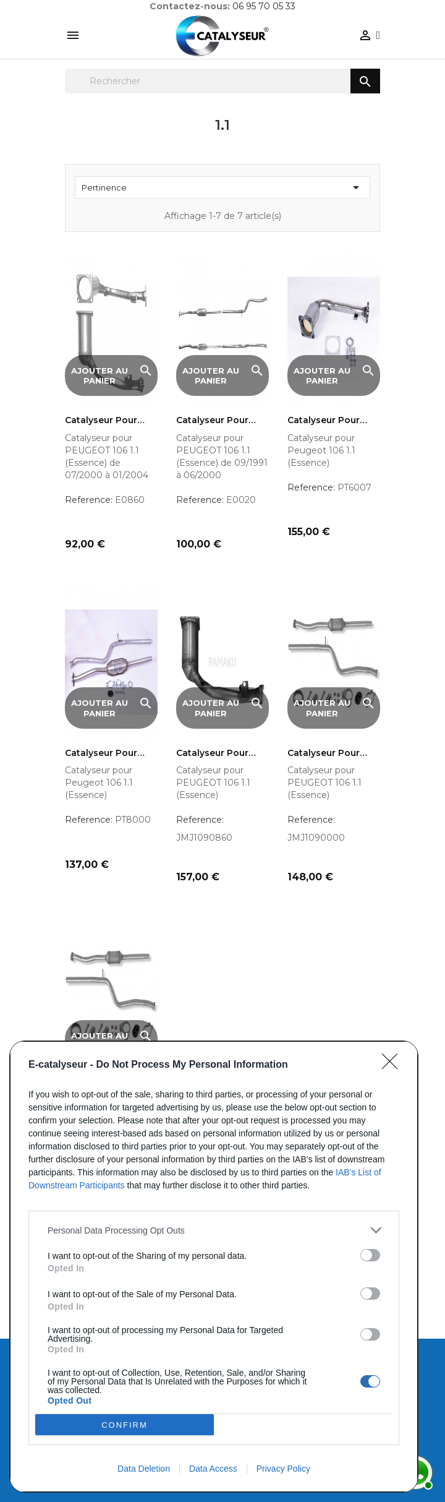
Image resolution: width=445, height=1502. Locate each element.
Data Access (213, 1469)
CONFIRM (124, 1424)
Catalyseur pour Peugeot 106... (323, 420)
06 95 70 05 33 (263, 6)
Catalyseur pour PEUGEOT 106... (101, 420)
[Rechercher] (222, 81)
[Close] (393, 1065)
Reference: (88, 499)
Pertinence (222, 187)
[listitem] (214, 1230)
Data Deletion (143, 1469)
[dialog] (214, 1266)
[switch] (370, 1255)
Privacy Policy (283, 1469)
